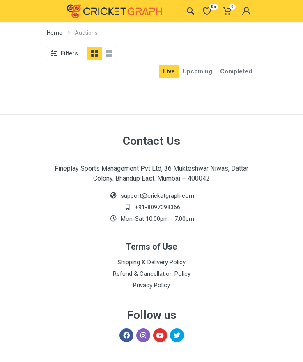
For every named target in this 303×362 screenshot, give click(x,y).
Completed (236, 71)
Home (54, 33)
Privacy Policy (151, 285)
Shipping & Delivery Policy (151, 262)
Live (169, 71)
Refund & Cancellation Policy (152, 273)
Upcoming (197, 71)
